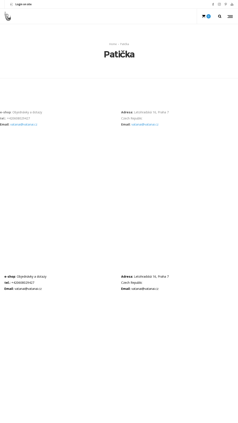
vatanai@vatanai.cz (23, 124)
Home (113, 44)
